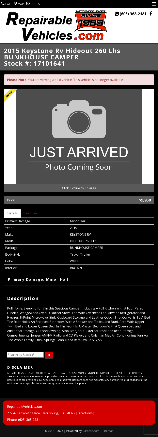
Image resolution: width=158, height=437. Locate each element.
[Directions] (85, 413)
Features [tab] (30, 213)
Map (19, 3)
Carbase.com (91, 431)
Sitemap (108, 431)
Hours (33, 3)
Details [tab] (12, 213)
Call (6, 3)
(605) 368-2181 (131, 13)
